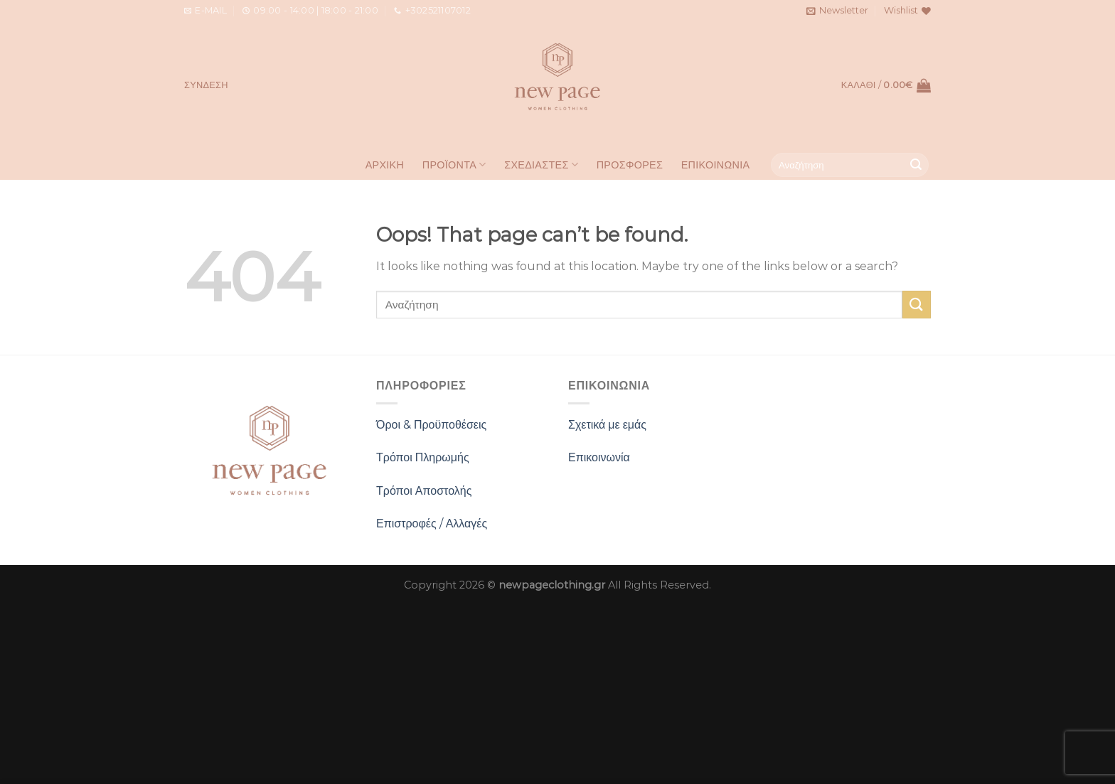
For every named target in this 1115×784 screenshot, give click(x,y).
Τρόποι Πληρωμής (422, 457)
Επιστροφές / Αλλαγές (431, 523)
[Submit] (916, 165)
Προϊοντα (454, 164)
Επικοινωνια (715, 165)
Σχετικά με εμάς (607, 424)
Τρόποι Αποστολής (423, 491)
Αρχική (385, 165)
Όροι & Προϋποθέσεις (431, 424)
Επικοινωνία (599, 457)
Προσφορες (630, 165)
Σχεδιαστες (541, 164)
